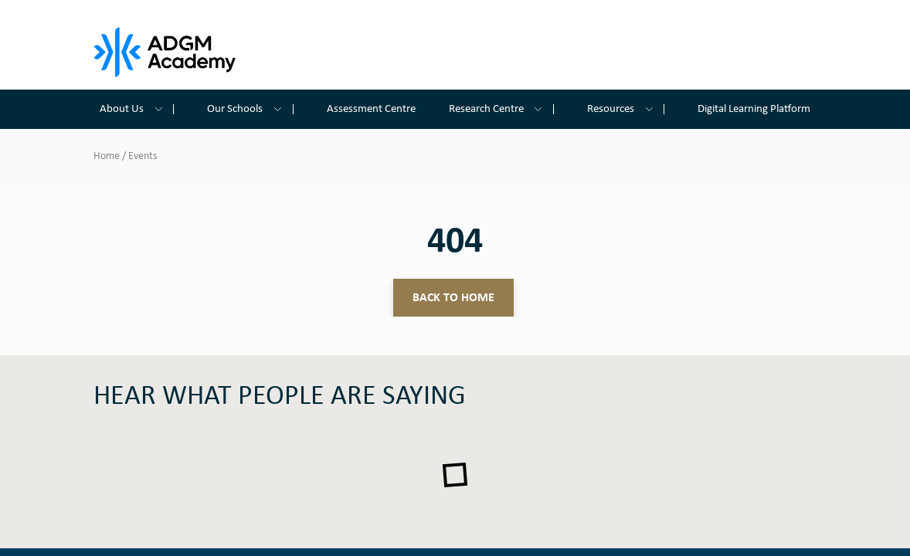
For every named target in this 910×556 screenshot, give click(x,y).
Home (106, 156)
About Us (137, 109)
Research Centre (501, 109)
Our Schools (250, 109)
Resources (625, 109)
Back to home (453, 298)
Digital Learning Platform (754, 109)
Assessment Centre (371, 109)
